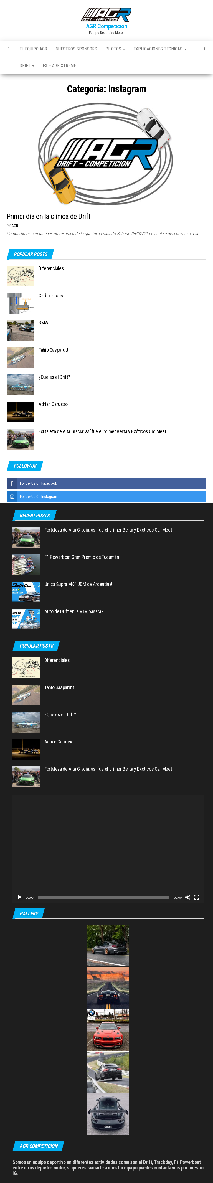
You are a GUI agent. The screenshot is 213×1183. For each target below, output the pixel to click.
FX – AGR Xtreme (59, 65)
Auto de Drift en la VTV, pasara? (73, 611)
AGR (14, 226)
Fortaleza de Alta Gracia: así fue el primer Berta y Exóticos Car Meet (102, 431)
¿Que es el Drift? (54, 377)
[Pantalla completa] (196, 897)
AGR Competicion (106, 26)
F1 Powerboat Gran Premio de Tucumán (81, 557)
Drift (26, 65)
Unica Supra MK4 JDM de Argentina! (78, 584)
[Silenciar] (188, 897)
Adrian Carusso (53, 404)
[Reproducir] (19, 897)
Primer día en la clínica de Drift (48, 216)
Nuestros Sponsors (76, 49)
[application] (108, 849)
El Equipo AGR (33, 49)
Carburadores (52, 295)
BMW (44, 323)
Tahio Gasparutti (54, 350)
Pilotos (115, 49)
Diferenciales (51, 268)
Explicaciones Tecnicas (159, 49)
